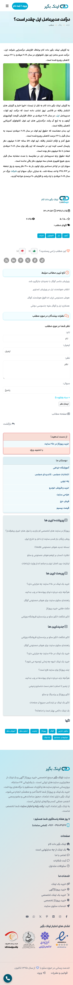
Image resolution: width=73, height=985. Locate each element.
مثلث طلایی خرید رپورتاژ (58, 608)
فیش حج (64, 501)
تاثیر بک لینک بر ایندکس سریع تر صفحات (50, 702)
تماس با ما (62, 855)
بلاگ (60, 26)
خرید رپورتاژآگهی (59, 889)
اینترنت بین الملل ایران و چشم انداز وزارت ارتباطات (46, 563)
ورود (41, 973)
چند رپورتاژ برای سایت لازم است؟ (54, 670)
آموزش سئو (11, 731)
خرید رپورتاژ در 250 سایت (56, 443)
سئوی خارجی (63, 731)
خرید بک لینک (60, 884)
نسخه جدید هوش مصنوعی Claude (52, 547)
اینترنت (34, 731)
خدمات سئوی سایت (57, 906)
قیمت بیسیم (63, 508)
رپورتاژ (43, 731)
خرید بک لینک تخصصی (55, 895)
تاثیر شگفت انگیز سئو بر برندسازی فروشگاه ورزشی (45, 616)
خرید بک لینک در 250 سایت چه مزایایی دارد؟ (48, 584)
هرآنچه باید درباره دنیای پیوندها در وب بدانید (47, 592)
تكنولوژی (50, 235)
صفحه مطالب (61, 414)
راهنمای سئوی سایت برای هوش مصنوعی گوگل (47, 600)
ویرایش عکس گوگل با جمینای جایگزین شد (49, 281)
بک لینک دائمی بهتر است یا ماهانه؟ (52, 710)
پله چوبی (64, 481)
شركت (14, 171)
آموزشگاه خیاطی (61, 467)
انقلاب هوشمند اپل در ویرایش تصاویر (51, 289)
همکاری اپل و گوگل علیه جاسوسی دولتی (50, 306)
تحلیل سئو (24, 731)
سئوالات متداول (59, 866)
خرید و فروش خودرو (59, 488)
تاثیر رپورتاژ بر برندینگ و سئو (56, 694)
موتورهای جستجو (61, 737)
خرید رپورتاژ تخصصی (57, 900)
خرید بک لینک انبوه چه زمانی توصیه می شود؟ (47, 661)
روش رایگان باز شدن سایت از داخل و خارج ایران (47, 539)
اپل (58, 115)
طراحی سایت (63, 494)
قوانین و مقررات (59, 973)
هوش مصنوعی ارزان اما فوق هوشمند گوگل (48, 297)
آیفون (66, 235)
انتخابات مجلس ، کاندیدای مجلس (52, 474)
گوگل (52, 731)
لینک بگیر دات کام (59, 844)
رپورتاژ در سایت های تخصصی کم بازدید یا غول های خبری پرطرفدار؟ (37, 530)
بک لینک (47, 737)
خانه (68, 26)
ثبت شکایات (61, 860)
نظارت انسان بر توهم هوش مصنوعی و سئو (48, 555)
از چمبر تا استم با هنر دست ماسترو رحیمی (49, 686)
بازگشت (9, 424)
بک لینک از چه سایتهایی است (52, 850)
